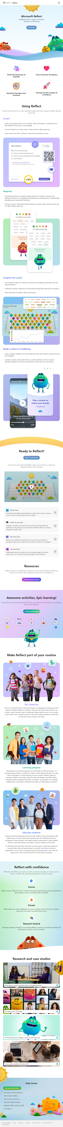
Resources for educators (11, 1099)
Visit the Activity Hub (31, 611)
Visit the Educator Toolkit (31, 579)
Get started (31, 27)
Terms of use (20, 1122)
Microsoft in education (6, 1122)
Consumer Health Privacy (47, 1122)
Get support (8, 1109)
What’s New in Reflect (11, 1096)
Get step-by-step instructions (13, 1093)
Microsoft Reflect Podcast (12, 1102)
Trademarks (27, 1122)
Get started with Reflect (12, 1088)
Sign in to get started (31, 457)
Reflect (46, 848)
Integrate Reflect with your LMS (14, 1105)
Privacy (14, 1122)
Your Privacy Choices (36, 1122)
